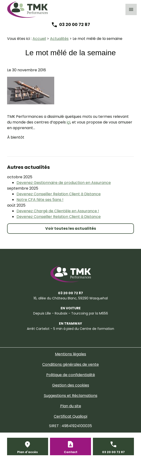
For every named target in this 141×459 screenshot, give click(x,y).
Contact (70, 452)
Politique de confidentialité (70, 375)
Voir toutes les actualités (70, 228)
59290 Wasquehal (70, 298)
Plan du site (70, 406)
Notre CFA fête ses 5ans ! (40, 199)
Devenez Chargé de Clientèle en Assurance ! (58, 211)
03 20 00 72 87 (74, 24)
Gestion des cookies (70, 385)
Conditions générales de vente (70, 364)
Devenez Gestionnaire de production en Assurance (64, 182)
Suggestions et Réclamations (70, 395)
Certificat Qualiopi (70, 416)
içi (68, 122)
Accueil (39, 38)
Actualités (59, 38)
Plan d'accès (27, 452)
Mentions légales (70, 354)
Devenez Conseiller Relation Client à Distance (59, 194)
